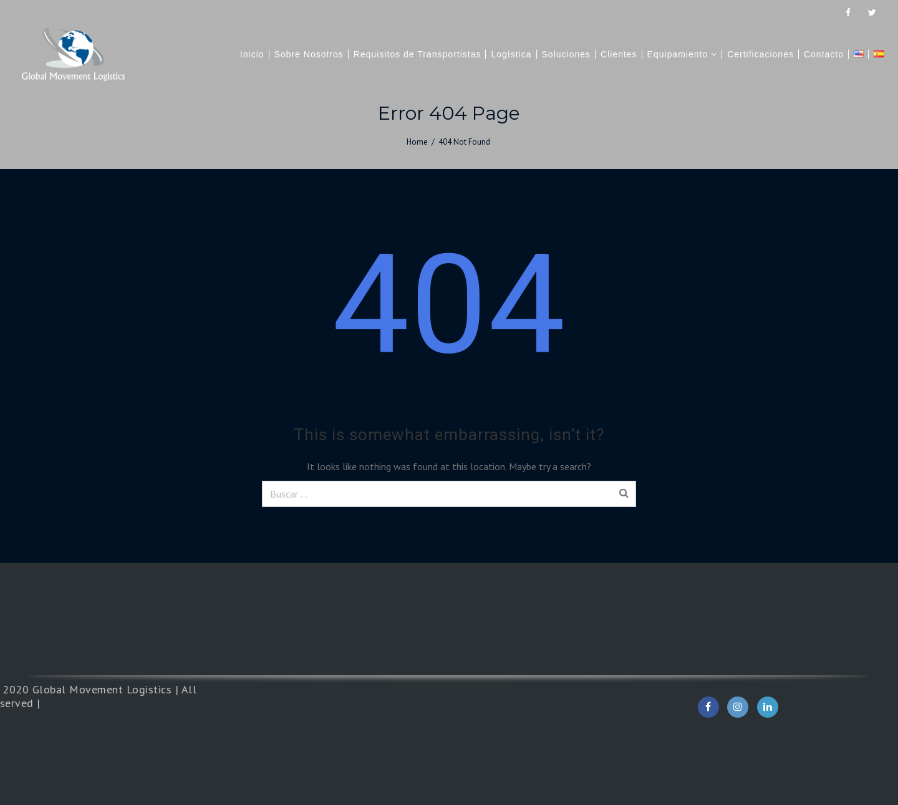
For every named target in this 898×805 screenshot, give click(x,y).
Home (417, 142)
